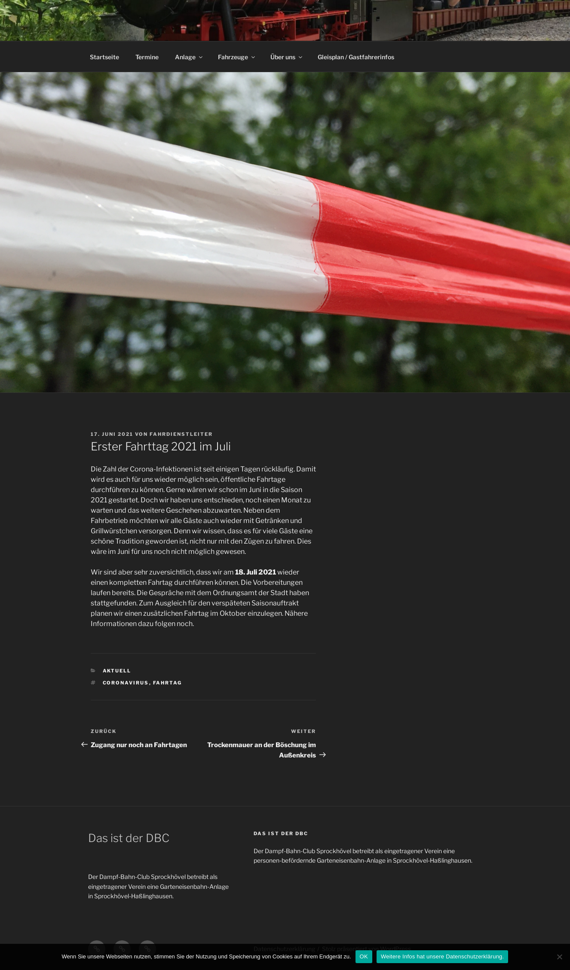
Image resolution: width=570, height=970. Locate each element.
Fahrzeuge (237, 57)
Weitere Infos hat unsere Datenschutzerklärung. (442, 956)
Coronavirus (126, 683)
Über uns (286, 57)
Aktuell (117, 671)
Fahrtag (167, 683)
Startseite (104, 57)
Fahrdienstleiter (181, 434)
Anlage (189, 57)
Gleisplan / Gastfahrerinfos (356, 57)
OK (364, 956)
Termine (147, 57)
